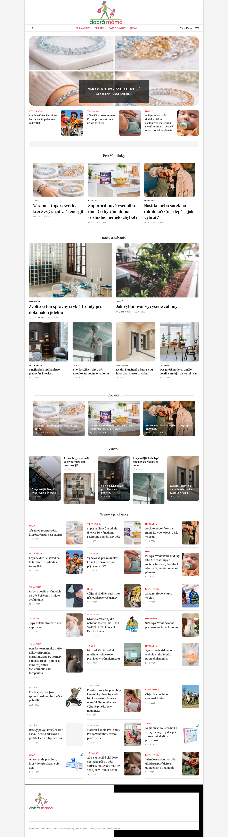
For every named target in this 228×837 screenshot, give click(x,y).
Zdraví (133, 28)
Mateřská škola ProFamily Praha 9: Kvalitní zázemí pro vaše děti (103, 734)
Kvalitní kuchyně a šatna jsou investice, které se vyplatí (134, 371)
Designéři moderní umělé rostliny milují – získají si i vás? (179, 371)
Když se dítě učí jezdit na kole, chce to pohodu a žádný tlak (43, 119)
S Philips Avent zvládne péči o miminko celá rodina (162, 625)
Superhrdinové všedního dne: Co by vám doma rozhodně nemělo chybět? (113, 211)
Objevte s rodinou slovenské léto (156, 696)
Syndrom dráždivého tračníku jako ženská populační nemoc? (158, 654)
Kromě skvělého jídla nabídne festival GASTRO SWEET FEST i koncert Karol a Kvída (103, 625)
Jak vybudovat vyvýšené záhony (147, 306)
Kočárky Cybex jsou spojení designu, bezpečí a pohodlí (45, 696)
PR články (69, 828)
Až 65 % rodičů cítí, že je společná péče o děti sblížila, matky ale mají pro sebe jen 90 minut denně (104, 763)
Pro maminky (83, 28)
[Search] (31, 28)
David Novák (38, 317)
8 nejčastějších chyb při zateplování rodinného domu (91, 371)
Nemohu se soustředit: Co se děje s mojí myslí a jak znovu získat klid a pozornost (161, 734)
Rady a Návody (117, 28)
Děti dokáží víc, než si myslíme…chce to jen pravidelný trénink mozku (103, 654)
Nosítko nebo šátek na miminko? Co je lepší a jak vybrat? (169, 211)
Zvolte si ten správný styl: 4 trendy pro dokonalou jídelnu (65, 309)
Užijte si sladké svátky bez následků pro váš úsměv (103, 595)
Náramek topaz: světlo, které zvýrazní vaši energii (114, 95)
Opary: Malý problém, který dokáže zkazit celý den (44, 763)
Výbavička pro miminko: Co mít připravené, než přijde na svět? (101, 119)
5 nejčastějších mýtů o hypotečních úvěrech (44, 490)
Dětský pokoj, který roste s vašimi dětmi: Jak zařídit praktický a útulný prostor (46, 734)
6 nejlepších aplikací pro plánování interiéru (44, 371)
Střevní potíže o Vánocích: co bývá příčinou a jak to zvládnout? (45, 595)
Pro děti (99, 28)
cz (36, 216)
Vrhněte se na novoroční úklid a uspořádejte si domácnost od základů (160, 763)
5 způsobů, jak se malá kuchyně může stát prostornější (76, 461)
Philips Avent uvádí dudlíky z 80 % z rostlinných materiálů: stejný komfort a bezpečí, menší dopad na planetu (159, 123)
